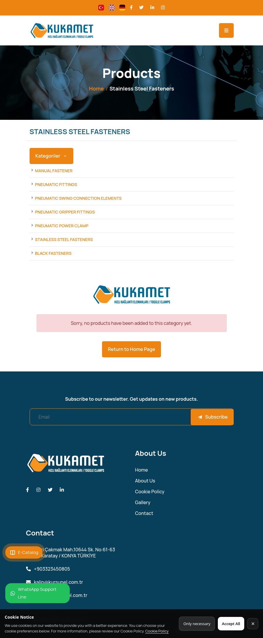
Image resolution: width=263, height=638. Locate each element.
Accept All (231, 623)
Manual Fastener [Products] (53, 170)
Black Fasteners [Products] (53, 253)
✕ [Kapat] (253, 623)
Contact (144, 513)
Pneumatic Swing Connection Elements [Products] (78, 198)
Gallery (142, 502)
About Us (145, 481)
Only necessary (196, 623)
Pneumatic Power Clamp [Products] (61, 225)
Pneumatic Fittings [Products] (56, 184)
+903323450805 (48, 569)
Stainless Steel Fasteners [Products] (64, 239)
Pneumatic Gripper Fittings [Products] (65, 212)
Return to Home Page (131, 349)
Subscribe (213, 417)
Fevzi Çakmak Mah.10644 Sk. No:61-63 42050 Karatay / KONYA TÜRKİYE (70, 553)
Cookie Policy (157, 631)
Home (96, 88)
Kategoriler (51, 156)
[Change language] (101, 8)
